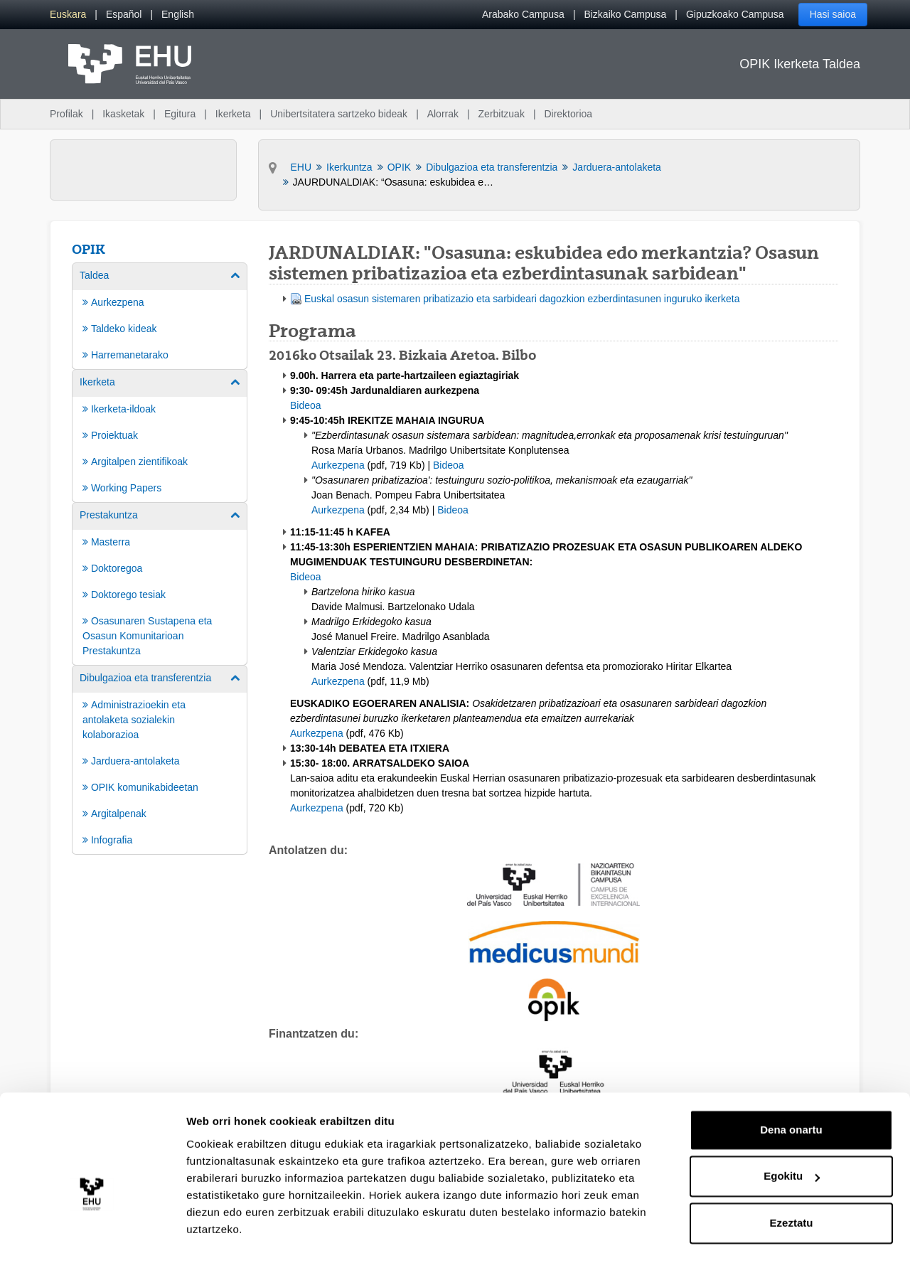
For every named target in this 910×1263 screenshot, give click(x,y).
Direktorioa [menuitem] (568, 113)
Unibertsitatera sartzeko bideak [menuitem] (338, 113)
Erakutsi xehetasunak (241, 1235)
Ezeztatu (791, 1189)
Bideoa (305, 405)
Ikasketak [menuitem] (123, 113)
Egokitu (792, 1142)
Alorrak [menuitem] (443, 113)
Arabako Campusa (523, 14)
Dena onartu (791, 1096)
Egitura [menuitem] (180, 113)
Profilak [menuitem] (66, 113)
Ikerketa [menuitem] (233, 113)
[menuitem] (68, 14)
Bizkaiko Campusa (625, 14)
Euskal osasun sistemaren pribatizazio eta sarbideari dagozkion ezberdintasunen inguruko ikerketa (521, 298)
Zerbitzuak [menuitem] (501, 113)
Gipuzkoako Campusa (735, 14)
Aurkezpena (338, 465)
